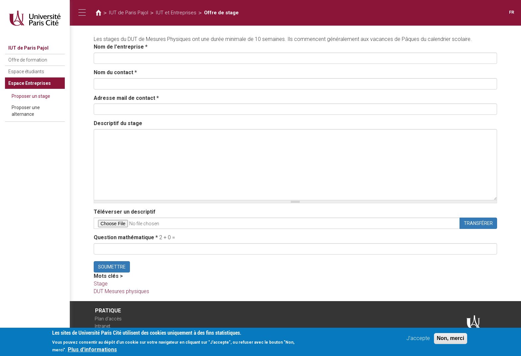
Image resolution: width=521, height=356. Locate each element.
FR (511, 12)
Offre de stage (221, 13)
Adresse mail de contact (126, 98)
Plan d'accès (108, 318)
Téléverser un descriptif (125, 212)
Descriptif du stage (118, 123)
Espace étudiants (26, 71)
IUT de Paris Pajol (28, 48)
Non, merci (451, 339)
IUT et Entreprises (176, 13)
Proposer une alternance (26, 111)
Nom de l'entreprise (121, 47)
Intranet (102, 326)
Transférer (478, 223)
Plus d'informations (92, 350)
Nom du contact (115, 72)
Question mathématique (126, 237)
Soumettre (112, 266)
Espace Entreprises (29, 83)
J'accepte (418, 339)
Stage (101, 283)
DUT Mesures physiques (121, 291)
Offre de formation (27, 60)
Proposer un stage (31, 96)
